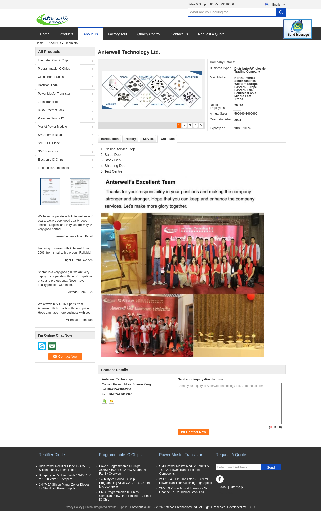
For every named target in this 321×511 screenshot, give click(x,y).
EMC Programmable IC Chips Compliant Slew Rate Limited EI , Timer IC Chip (125, 495)
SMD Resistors (48, 151)
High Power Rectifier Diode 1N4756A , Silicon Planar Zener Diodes (64, 468)
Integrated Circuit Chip (53, 60)
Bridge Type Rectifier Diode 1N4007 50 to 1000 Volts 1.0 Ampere (65, 477)
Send (271, 467)
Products (66, 34)
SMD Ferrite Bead (50, 135)
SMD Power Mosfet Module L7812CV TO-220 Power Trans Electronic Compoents (184, 469)
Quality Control (149, 34)
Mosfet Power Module (52, 126)
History (131, 139)
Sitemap (236, 487)
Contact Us (179, 34)
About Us (91, 34)
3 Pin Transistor (48, 102)
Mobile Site (224, 493)
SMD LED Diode (49, 143)
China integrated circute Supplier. (107, 507)
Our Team (168, 139)
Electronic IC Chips (50, 159)
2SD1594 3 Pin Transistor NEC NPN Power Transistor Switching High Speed (185, 481)
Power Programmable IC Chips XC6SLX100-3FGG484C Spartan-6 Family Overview (122, 469)
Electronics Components (54, 168)
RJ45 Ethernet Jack (51, 110)
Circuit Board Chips (51, 77)
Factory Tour (117, 34)
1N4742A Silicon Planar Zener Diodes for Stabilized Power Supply (64, 486)
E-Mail (222, 487)
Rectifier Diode (48, 85)
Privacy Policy (73, 507)
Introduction (110, 139)
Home (44, 34)
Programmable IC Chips (54, 68)
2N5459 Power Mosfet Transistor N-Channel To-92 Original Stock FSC (183, 490)
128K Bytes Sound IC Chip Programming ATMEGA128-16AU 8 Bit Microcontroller (125, 482)
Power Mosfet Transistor (54, 93)
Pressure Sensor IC (51, 118)
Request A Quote (211, 34)
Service (148, 139)
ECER (251, 507)
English (279, 4)
